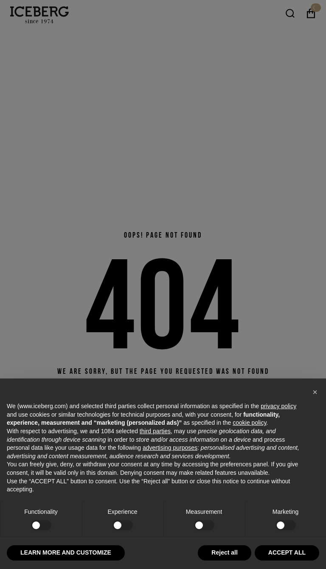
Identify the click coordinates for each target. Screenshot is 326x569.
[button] (315, 392)
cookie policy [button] (249, 422)
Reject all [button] (224, 552)
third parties (155, 431)
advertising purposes (170, 447)
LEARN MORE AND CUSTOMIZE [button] (65, 552)
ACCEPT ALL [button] (287, 552)
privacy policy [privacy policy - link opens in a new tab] (278, 406)
